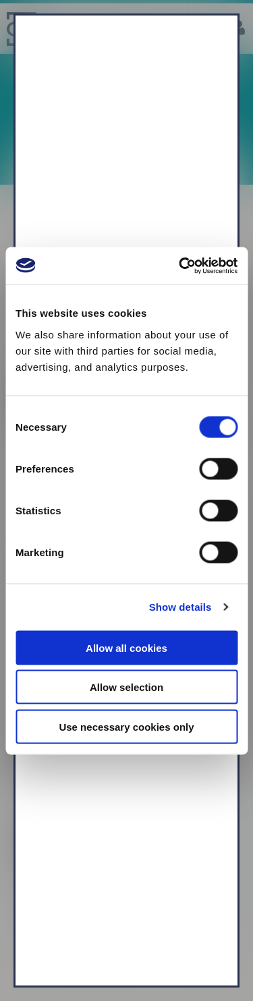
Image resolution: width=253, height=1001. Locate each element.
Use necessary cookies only (126, 726)
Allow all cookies (126, 647)
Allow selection (126, 687)
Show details (180, 607)
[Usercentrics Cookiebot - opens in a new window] (180, 265)
